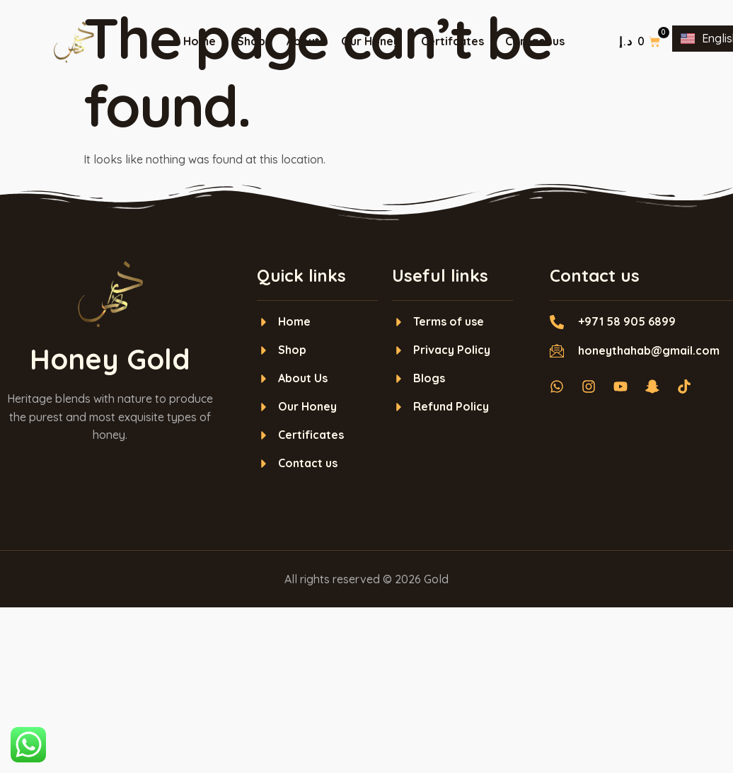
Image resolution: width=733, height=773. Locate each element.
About (303, 41)
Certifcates (452, 41)
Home (199, 41)
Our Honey (370, 41)
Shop (251, 41)
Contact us (535, 41)
